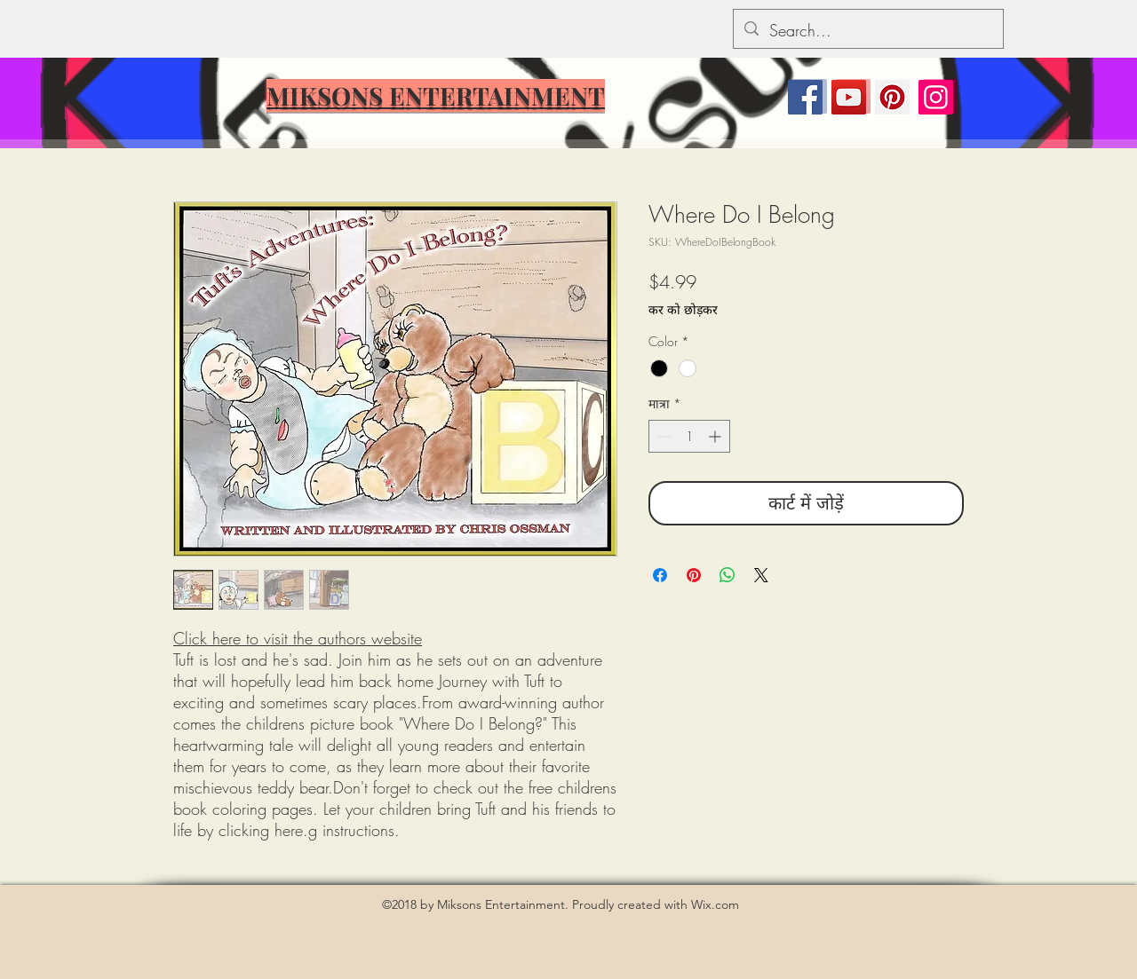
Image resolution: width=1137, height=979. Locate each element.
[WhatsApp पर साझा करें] (727, 575)
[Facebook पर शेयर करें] (660, 575)
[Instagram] (935, 97)
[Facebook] (805, 97)
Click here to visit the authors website (297, 638)
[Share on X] (761, 575)
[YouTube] (848, 97)
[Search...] (867, 31)
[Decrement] (662, 436)
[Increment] (716, 436)
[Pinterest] (892, 97)
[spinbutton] (689, 436)
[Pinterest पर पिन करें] (693, 575)
